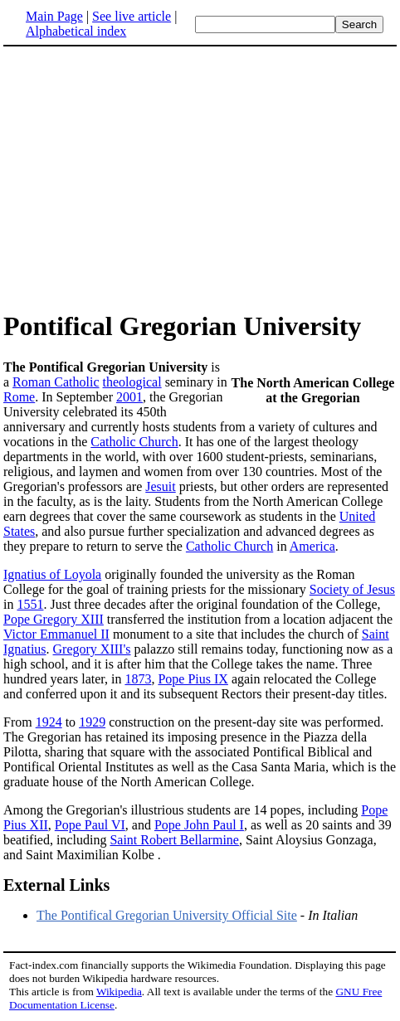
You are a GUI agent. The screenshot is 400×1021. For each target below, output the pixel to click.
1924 (49, 722)
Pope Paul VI (90, 825)
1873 (137, 679)
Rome (19, 397)
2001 (129, 397)
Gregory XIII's (92, 649)
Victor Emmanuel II (56, 634)
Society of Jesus (352, 589)
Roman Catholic (55, 382)
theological (132, 382)
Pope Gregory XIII (53, 619)
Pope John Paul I (199, 825)
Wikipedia (119, 991)
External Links (56, 885)
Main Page (54, 16)
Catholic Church (134, 442)
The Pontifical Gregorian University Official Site (167, 915)
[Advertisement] (142, 177)
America (312, 546)
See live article (131, 16)
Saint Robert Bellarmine (174, 840)
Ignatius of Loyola (52, 574)
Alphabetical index (76, 31)
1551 (30, 604)
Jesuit (160, 486)
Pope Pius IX (192, 679)
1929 (92, 722)
